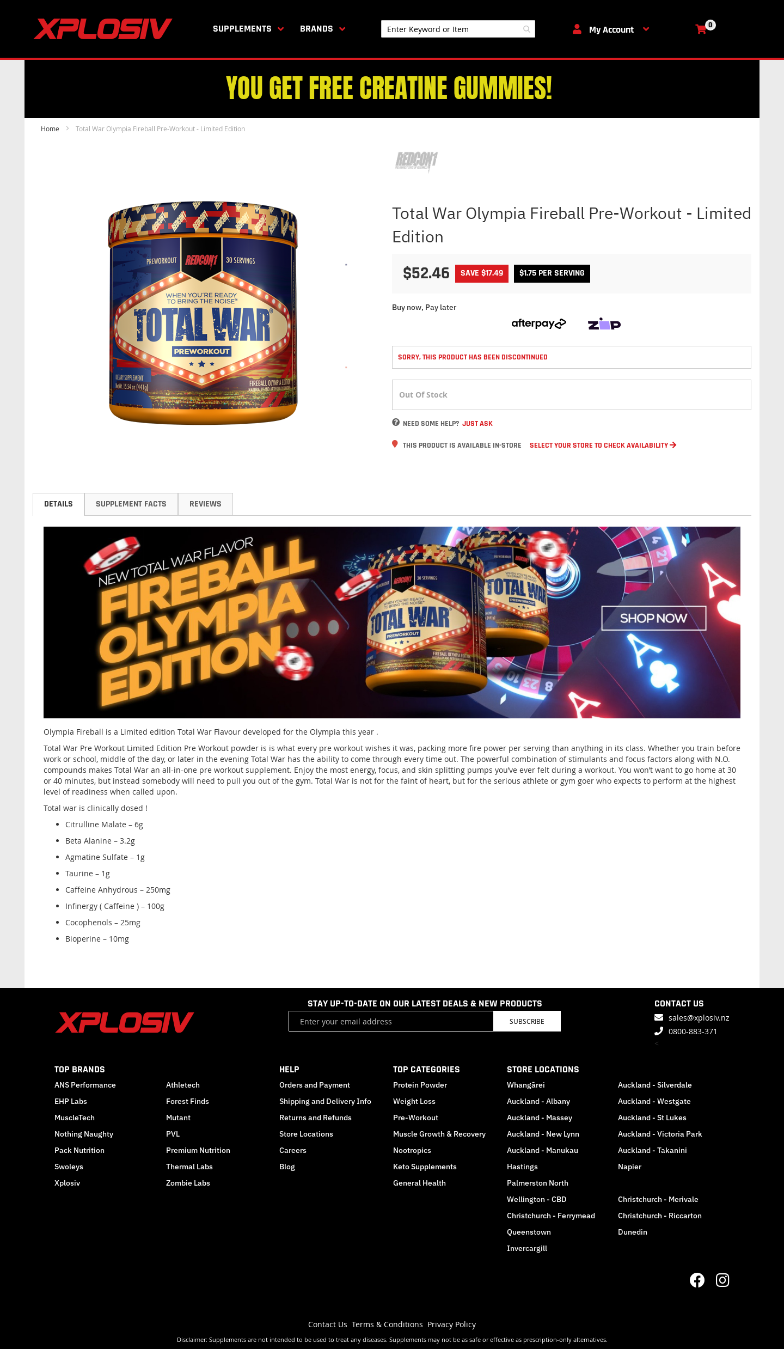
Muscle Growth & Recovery (439, 1134)
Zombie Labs (188, 1183)
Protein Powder (420, 1085)
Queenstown (529, 1232)
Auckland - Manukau (542, 1150)
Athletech (183, 1085)
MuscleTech (74, 1117)
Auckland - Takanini (652, 1150)
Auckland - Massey (539, 1117)
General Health (419, 1183)
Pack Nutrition (79, 1150)
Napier (629, 1166)
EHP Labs (70, 1101)
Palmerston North (537, 1183)
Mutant (178, 1117)
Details (58, 504)
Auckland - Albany (538, 1101)
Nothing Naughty (83, 1134)
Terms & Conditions (387, 1324)
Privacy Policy (451, 1324)
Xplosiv (67, 1183)
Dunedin (632, 1232)
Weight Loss (414, 1101)
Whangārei (526, 1085)
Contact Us (327, 1324)
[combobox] (458, 29)
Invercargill (527, 1248)
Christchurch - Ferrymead (551, 1215)
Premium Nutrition (198, 1150)
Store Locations (306, 1134)
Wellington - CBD (537, 1199)
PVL (173, 1134)
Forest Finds (187, 1101)
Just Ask (477, 424)
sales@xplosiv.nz (699, 1017)
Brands (316, 28)
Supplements (242, 28)
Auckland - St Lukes (652, 1117)
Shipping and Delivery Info (325, 1101)
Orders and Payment (314, 1085)
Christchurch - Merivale (658, 1199)
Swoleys (68, 1166)
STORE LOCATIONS (543, 1069)
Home (50, 128)
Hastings (522, 1166)
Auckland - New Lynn (543, 1134)
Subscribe (527, 1021)
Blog (287, 1166)
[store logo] (105, 29)
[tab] (58, 504)
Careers (293, 1150)
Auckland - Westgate (654, 1101)
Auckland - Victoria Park (660, 1134)
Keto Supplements (425, 1166)
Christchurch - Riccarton (660, 1215)
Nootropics (412, 1150)
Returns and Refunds (315, 1117)
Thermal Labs (189, 1166)
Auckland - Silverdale (655, 1085)
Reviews (205, 504)
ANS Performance (85, 1085)
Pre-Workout (415, 1117)
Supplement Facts (131, 504)
